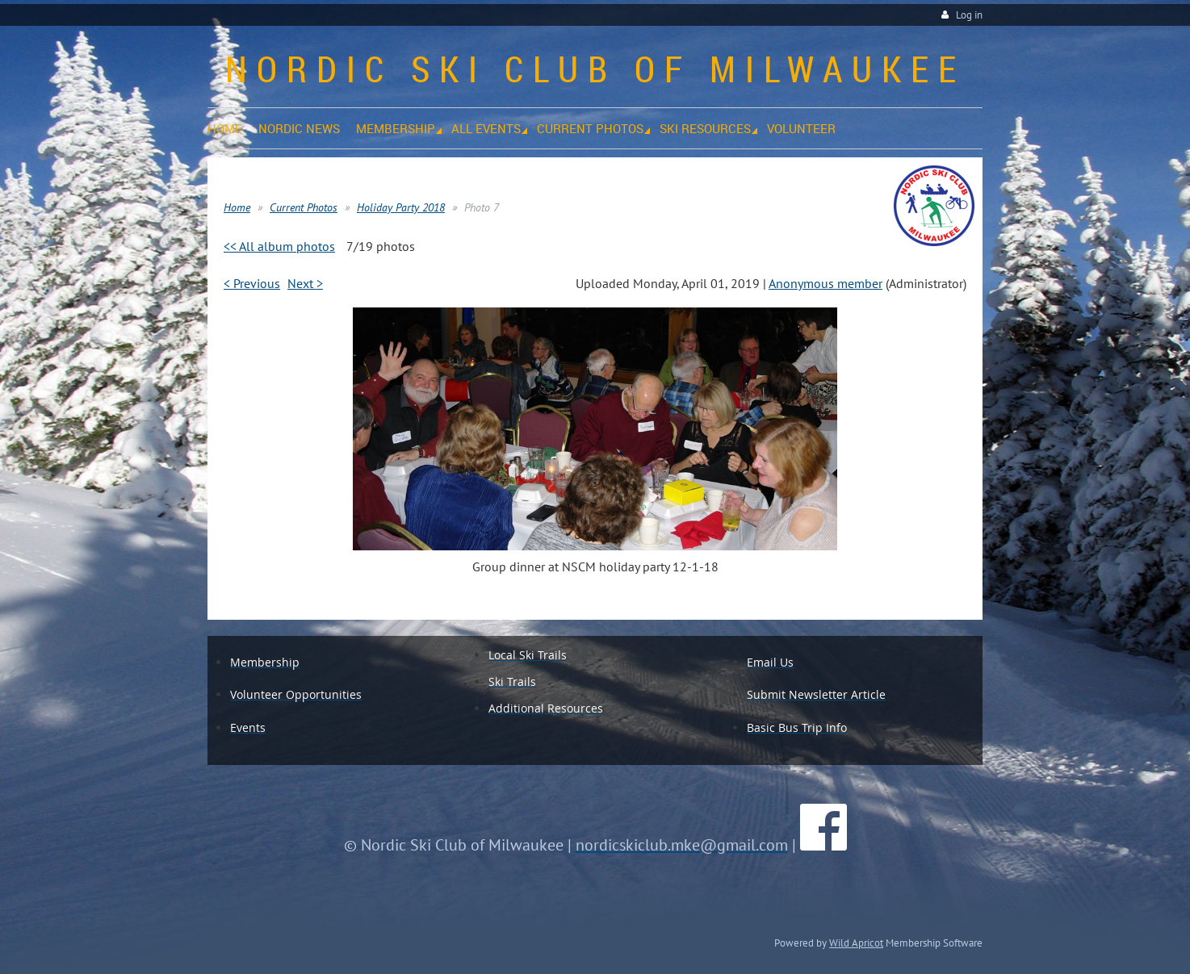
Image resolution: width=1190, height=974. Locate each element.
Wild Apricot (856, 942)
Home (237, 207)
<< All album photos (279, 246)
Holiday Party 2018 (401, 207)
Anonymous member (825, 283)
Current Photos (303, 207)
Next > (305, 283)
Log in (969, 15)
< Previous (252, 283)
